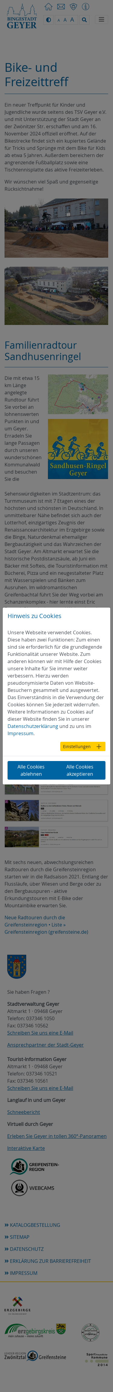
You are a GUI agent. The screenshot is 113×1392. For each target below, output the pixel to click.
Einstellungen (77, 746)
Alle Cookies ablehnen (31, 770)
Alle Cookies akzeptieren (79, 770)
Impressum (20, 733)
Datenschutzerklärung (33, 726)
